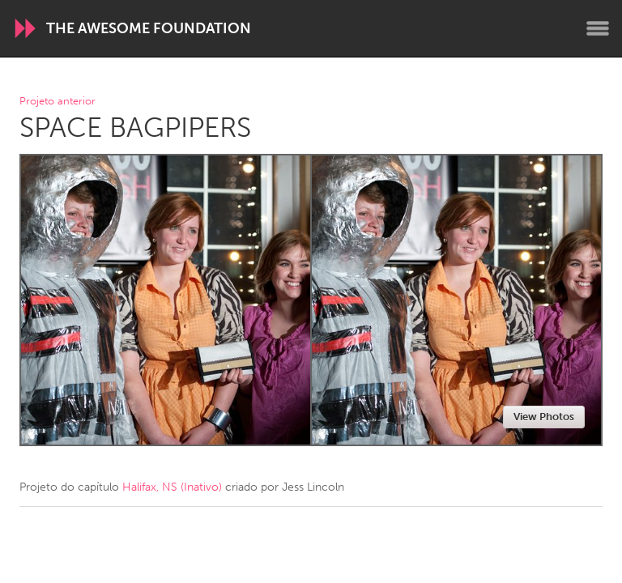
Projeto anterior (57, 101)
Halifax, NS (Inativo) (172, 487)
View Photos (543, 417)
